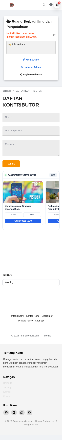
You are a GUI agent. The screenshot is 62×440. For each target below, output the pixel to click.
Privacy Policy (25, 320)
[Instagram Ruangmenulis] (14, 412)
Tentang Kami (16, 316)
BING (32, 215)
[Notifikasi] (57, 5)
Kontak (7, 392)
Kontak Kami (32, 316)
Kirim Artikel (31, 59)
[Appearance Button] (51, 5)
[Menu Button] (4, 5)
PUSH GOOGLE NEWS (23, 221)
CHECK (13, 215)
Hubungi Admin (31, 67)
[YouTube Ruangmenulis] (29, 412)
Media (47, 335)
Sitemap (39, 320)
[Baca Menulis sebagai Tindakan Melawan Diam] (23, 192)
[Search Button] (44, 5)
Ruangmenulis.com (29, 335)
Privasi (6, 396)
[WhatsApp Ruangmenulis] (22, 412)
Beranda (7, 383)
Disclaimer (47, 316)
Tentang (7, 387)
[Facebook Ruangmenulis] (6, 412)
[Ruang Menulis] (31, 304)
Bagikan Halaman (31, 74)
